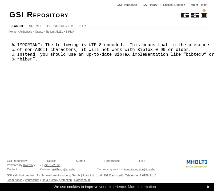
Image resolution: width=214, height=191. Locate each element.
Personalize (58, 26)
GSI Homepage (127, 4)
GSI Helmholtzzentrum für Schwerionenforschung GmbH (43, 175)
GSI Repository (39, 14)
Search (16, 26)
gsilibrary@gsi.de (63, 169)
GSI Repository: (17, 160)
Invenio (28, 165)
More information (142, 187)
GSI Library (150, 4)
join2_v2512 (52, 165)
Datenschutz (82, 179)
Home (13, 31)
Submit (35, 26)
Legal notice (14, 179)
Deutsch (179, 4)
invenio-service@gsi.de (139, 169)
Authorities (25, 31)
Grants (39, 31)
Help (82, 26)
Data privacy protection (57, 179)
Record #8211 (54, 31)
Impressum (32, 179)
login (204, 4)
